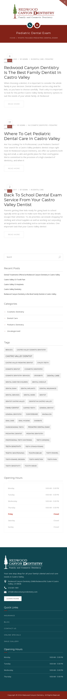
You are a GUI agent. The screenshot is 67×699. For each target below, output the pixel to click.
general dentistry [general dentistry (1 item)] (14, 414)
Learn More (12, 599)
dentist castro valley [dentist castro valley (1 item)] (15, 401)
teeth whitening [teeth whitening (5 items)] (15, 453)
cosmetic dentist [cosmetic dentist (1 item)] (13, 369)
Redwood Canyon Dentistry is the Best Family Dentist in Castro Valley (32, 72)
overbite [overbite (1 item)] (38, 421)
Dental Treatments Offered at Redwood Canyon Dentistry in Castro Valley (32, 275)
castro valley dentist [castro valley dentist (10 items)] (19, 356)
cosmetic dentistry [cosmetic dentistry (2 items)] (33, 369)
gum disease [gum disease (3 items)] (32, 414)
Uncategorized (13, 331)
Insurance (9, 616)
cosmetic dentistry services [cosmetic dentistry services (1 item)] (18, 375)
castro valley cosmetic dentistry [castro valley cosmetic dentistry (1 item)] (31, 350)
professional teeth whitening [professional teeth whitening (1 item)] (19, 440)
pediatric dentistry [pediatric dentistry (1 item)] (34, 434)
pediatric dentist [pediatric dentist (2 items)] (14, 434)
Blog (7, 622)
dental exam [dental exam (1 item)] (11, 388)
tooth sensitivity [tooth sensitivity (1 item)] (13, 466)
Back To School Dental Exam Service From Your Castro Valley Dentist (33, 200)
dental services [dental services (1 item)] (12, 395)
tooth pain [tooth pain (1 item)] (52, 459)
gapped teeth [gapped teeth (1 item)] (29, 408)
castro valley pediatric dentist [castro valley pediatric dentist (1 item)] (19, 363)
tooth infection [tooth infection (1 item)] (36, 459)
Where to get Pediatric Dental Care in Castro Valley (32, 136)
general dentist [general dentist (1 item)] (47, 408)
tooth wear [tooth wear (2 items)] (31, 466)
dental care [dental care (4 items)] (53, 375)
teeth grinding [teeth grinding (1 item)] (42, 440)
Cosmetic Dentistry (39, 125)
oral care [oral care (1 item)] (10, 421)
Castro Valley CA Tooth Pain (14, 279)
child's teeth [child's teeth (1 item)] (43, 363)
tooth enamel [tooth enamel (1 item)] (52, 453)
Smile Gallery (11, 641)
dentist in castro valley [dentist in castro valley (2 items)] (40, 401)
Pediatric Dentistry (15, 325)
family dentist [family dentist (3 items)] (12, 408)
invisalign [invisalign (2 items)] (46, 414)
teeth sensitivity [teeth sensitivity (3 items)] (13, 446)
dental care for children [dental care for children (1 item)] (17, 382)
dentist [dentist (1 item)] (43, 395)
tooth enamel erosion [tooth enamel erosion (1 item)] (15, 459)
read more (14, 104)
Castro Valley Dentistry (12, 289)
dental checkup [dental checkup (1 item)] (39, 382)
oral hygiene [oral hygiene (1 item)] (24, 421)
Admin (25, 59)
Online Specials (12, 635)
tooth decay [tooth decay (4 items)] (35, 453)
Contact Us (10, 628)
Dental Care (38, 59)
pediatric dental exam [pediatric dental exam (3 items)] (39, 427)
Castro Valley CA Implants (14, 284)
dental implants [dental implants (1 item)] (28, 388)
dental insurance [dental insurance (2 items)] (48, 388)
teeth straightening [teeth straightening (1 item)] (34, 446)
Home (13, 38)
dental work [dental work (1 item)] (29, 395)
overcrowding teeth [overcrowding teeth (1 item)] (15, 427)
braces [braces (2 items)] (9, 350)
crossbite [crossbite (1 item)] (38, 375)
